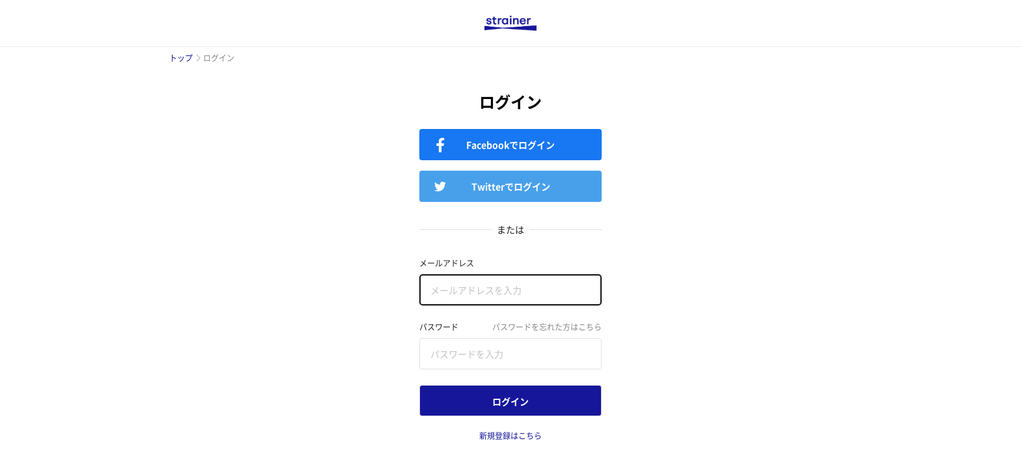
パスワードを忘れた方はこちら (547, 327)
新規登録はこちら (510, 436)
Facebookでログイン (510, 144)
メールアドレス (446, 263)
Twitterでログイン (510, 186)
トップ (181, 58)
